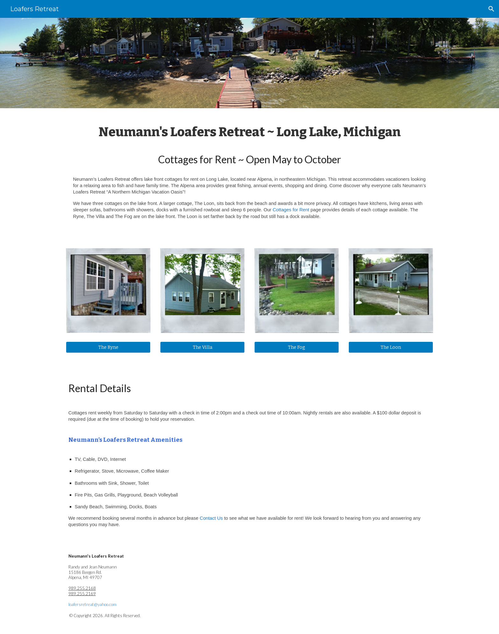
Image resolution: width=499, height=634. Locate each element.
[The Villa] (202, 347)
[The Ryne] (108, 347)
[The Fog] (297, 347)
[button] (491, 9)
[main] (249, 174)
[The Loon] (391, 347)
